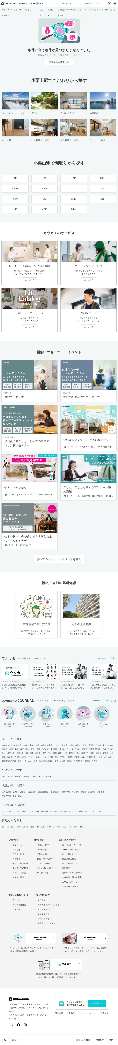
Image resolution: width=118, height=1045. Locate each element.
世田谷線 (19, 753)
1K (8, 827)
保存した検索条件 (20, 863)
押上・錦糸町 (69, 753)
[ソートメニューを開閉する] (5, 1040)
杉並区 (48, 776)
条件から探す (43, 845)
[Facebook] (18, 1025)
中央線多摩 (78, 761)
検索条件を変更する (59, 62)
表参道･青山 (7, 745)
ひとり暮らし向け (66, 811)
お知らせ (16, 849)
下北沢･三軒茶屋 (60, 745)
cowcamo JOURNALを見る (105, 701)
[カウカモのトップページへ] (21, 3)
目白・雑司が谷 (82, 753)
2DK (42, 827)
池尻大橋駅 (32, 792)
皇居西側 (54, 749)
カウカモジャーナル (71, 882)
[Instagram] (25, 1025)
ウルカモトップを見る (107, 658)
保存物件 (16, 859)
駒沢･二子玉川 (88, 745)
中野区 (41, 776)
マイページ (17, 845)
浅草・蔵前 (57, 753)
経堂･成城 (29, 753)
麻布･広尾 (18, 745)
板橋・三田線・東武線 (63, 761)
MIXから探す (43, 873)
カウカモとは (43, 900)
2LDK (49, 827)
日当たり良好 (34, 811)
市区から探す (43, 854)
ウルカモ (16, 909)
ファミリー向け (97, 811)
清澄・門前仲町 (42, 749)
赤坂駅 (83, 792)
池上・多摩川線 (8, 753)
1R (3, 827)
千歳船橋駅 (55, 792)
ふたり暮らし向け (82, 811)
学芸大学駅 (6, 796)
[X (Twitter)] (12, 1025)
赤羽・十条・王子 (25, 761)
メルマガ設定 (18, 877)
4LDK (81, 827)
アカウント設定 (19, 873)
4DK (75, 827)
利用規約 (70, 1013)
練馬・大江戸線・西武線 (43, 761)
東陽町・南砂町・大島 (76, 757)
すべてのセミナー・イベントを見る (59, 559)
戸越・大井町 (108, 749)
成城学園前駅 (43, 792)
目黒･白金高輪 (46, 745)
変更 (111, 1040)
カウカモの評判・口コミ (48, 905)
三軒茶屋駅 (6, 792)
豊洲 (32, 749)
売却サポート (18, 900)
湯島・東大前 (7, 757)
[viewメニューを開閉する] (14, 1040)
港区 (4, 776)
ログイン (92, 3)
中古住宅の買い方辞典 (72, 877)
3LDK (65, 827)
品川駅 (15, 792)
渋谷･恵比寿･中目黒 (31, 745)
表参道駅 (100, 792)
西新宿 (84, 749)
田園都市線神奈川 (9, 761)
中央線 (62, 749)
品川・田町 (14, 749)
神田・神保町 (48, 757)
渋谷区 (34, 776)
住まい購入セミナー (71, 854)
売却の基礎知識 (19, 905)
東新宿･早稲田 (94, 749)
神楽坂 (4, 749)
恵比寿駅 (91, 792)
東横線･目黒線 (74, 745)
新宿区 (10, 776)
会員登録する (97, 1003)
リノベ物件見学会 (70, 863)
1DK (12, 827)
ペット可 (53, 811)
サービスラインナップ (72, 849)
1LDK (19, 827)
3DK (59, 827)
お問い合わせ (43, 919)
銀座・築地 (24, 749)
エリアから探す (44, 863)
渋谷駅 (22, 792)
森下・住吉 (46, 753)
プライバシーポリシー (87, 1013)
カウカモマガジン (70, 886)
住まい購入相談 (69, 859)
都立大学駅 (65, 792)
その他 (94, 761)
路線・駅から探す (45, 859)
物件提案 (66, 868)
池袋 (92, 753)
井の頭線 (110, 745)
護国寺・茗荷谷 (102, 753)
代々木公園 (100, 745)
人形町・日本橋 (21, 757)
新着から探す (43, 849)
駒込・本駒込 (60, 757)
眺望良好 (44, 811)
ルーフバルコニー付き (10, 811)
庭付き (23, 811)
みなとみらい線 (105, 757)
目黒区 (17, 776)
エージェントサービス (72, 845)
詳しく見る (29, 280)
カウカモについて (67, 3)
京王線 (37, 753)
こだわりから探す (45, 868)
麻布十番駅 (17, 796)
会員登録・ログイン (46, 923)
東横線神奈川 (92, 757)
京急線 (87, 761)
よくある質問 (43, 914)
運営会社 (59, 1013)
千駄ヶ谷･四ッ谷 (73, 749)
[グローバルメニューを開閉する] (115, 3)
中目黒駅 (75, 792)
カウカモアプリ (44, 909)
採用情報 (104, 1013)
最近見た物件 (18, 854)
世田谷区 (26, 776)
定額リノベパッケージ (72, 873)
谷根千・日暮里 (35, 757)
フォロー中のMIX (20, 868)
